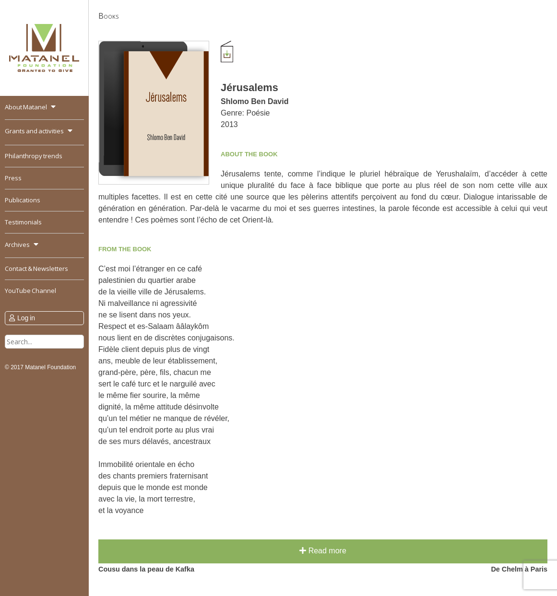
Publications (22, 200)
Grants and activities (34, 131)
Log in (26, 318)
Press (13, 178)
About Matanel (26, 107)
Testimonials (23, 222)
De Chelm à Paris (519, 569)
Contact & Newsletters (36, 268)
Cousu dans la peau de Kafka (146, 569)
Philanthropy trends (33, 156)
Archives (17, 244)
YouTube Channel (30, 290)
